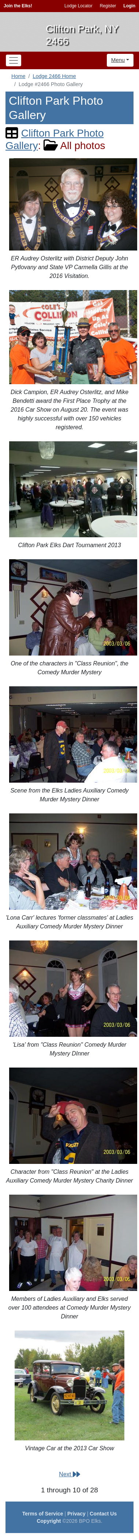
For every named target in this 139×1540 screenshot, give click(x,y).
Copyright (49, 1521)
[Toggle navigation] (13, 60)
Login (129, 5)
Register (108, 5)
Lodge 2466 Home (54, 76)
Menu (118, 60)
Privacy (76, 1514)
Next (69, 1474)
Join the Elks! (18, 5)
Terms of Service (42, 1514)
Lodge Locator (78, 5)
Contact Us (103, 1514)
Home (18, 76)
